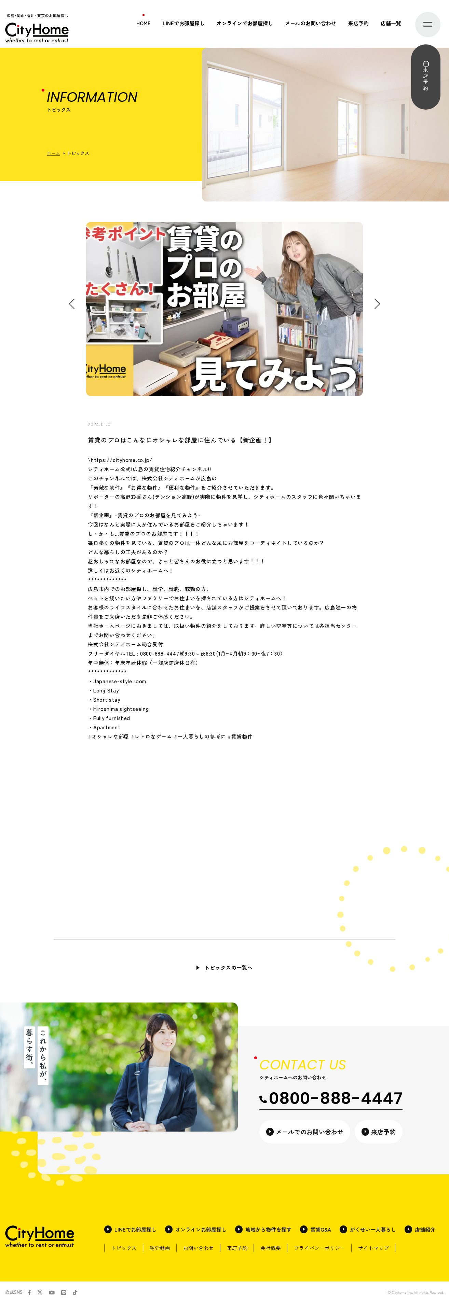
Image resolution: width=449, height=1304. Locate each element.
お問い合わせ (201, 1248)
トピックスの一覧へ (228, 967)
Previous (71, 304)
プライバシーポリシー (325, 1248)
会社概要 (275, 1248)
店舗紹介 (425, 1230)
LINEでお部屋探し (184, 23)
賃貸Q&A (320, 1230)
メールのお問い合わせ (310, 23)
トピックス (124, 1248)
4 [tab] (354, 390)
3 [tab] (344, 390)
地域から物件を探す (268, 1230)
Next (377, 304)
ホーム (53, 153)
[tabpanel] (224, 309)
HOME (143, 23)
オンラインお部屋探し (201, 1230)
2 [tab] (334, 390)
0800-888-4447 (331, 1098)
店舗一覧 (391, 23)
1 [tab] (323, 390)
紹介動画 (161, 1248)
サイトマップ (380, 1248)
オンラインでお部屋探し (245, 23)
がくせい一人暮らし (373, 1230)
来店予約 (358, 23)
